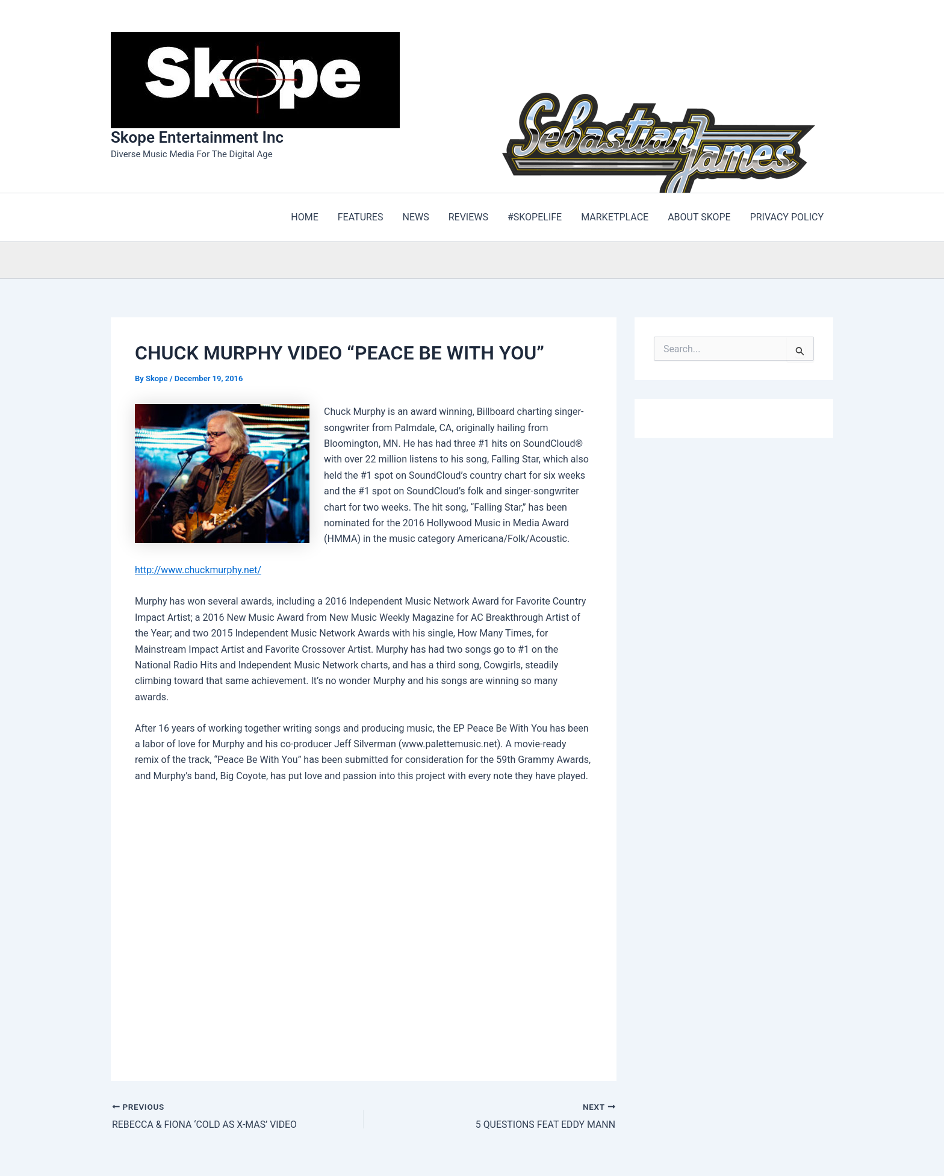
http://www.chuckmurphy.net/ (198, 570)
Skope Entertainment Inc (197, 137)
